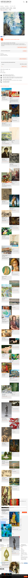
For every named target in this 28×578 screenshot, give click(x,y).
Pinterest (13, 538)
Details (26, 575)
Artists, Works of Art (17, 549)
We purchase (2, 551)
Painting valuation (9, 550)
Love (9, 69)
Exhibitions (15, 550)
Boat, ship (6, 69)
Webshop (1, 550)
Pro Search (15, 553)
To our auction (9, 551)
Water (4, 69)
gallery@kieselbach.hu (9, 533)
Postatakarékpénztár (17, 554)
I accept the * (5, 511)
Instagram (8, 538)
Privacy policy (8, 511)
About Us (22, 550)
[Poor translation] (3, 570)
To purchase (9, 552)
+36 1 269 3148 (2, 533)
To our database (9, 553)
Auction (1, 549)
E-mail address (3, 508)
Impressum (22, 552)
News (21, 549)
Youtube (19, 538)
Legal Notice (22, 551)
